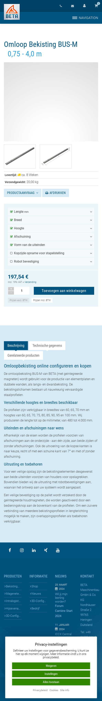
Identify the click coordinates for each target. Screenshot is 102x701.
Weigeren (51, 666)
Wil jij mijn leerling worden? (61, 597)
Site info (64, 690)
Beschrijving (15, 345)
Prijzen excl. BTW (19, 300)
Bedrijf (35, 608)
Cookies (54, 690)
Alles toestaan (51, 682)
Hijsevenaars (14, 608)
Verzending (30, 282)
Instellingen (51, 674)
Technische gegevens (47, 345)
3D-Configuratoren (14, 616)
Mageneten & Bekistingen (14, 593)
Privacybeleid (40, 690)
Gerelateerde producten (23, 355)
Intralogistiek (14, 601)
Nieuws (36, 593)
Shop (34, 586)
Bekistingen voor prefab (14, 586)
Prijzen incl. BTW (42, 300)
